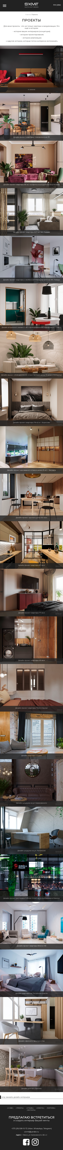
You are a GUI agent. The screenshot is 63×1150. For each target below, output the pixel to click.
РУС (55, 5)
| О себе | (10, 1108)
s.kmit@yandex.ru (31, 1132)
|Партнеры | (51, 1108)
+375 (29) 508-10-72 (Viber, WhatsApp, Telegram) (32, 1129)
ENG (59, 5)
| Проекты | (20, 1108)
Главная (28, 14)
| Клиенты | (40, 1108)
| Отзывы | (30, 1108)
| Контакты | (31, 1110)
